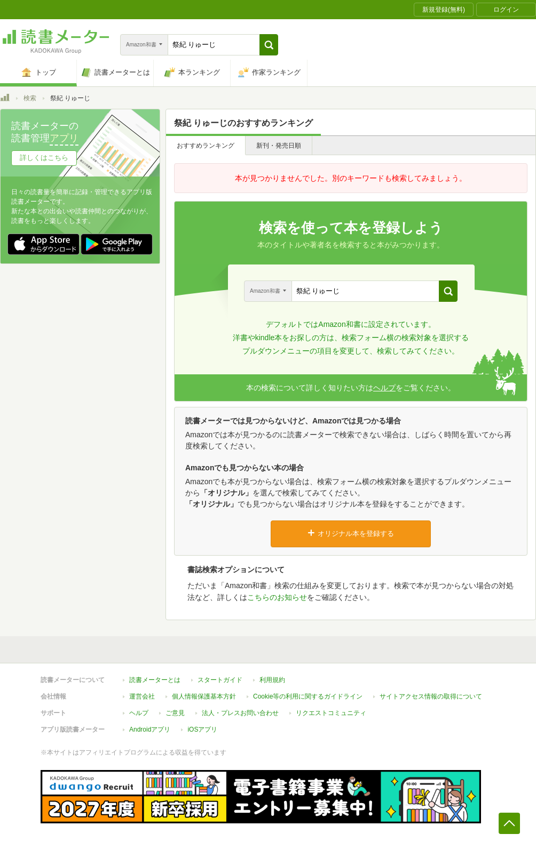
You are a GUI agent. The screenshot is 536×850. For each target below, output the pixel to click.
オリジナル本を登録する (351, 533)
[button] (268, 44)
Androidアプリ (149, 729)
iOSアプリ (202, 729)
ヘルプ (384, 387)
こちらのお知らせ (277, 597)
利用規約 (272, 680)
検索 (29, 98)
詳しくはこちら (44, 158)
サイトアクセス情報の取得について (431, 696)
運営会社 (142, 696)
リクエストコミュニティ (331, 713)
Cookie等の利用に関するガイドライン (307, 696)
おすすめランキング (205, 145)
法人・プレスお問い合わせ (240, 713)
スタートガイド (220, 680)
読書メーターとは (154, 680)
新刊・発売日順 (278, 145)
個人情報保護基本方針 (204, 696)
